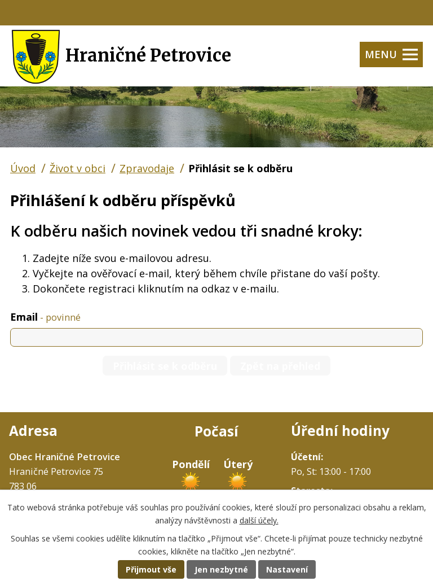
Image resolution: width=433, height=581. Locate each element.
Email (45, 317)
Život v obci (77, 168)
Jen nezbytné (221, 569)
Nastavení (287, 569)
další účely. (259, 520)
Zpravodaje (147, 168)
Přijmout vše (151, 569)
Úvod (23, 168)
